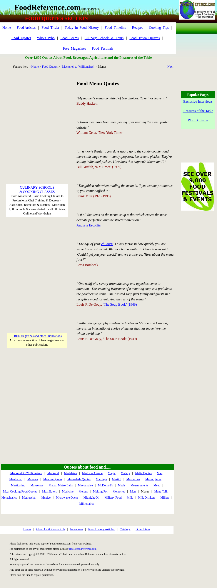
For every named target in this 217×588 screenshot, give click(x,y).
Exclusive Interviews (198, 101)
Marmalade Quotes (78, 479)
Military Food (113, 497)
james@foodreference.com (82, 548)
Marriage (101, 479)
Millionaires (86, 503)
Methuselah (29, 497)
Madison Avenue (92, 473)
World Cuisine (198, 120)
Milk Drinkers (146, 497)
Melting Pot (100, 491)
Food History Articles (101, 529)
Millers (164, 497)
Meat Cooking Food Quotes (20, 491)
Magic (111, 473)
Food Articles (26, 27)
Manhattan (15, 479)
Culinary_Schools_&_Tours (104, 38)
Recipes (137, 27)
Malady (125, 473)
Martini (116, 479)
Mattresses (36, 485)
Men (133, 491)
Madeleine (70, 473)
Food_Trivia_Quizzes (144, 38)
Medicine (67, 491)
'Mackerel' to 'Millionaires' (78, 66)
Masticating (18, 485)
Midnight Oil (91, 497)
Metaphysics (9, 497)
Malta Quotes (143, 473)
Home (6, 27)
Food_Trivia (50, 27)
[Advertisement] (41, 120)
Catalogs (125, 529)
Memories (119, 491)
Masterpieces (153, 479)
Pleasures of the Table (198, 111)
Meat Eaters (49, 491)
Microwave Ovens (67, 497)
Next (170, 66)
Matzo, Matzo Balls (61, 485)
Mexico (46, 497)
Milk (130, 497)
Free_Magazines (74, 48)
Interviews (76, 529)
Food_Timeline (115, 27)
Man (159, 473)
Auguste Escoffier (89, 225)
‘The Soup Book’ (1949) (120, 304)
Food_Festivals (102, 48)
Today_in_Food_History (82, 27)
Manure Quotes (52, 479)
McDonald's (105, 485)
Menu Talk (161, 491)
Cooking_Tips (159, 27)
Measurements (139, 485)
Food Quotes (50, 66)
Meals (121, 485)
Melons (83, 491)
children (107, 244)
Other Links (143, 529)
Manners (32, 479)
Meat (157, 485)
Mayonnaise (85, 485)
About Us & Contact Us (50, 529)
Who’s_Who (46, 38)
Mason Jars (133, 479)
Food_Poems (69, 38)
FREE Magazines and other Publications (37, 336)
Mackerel (53, 473)
